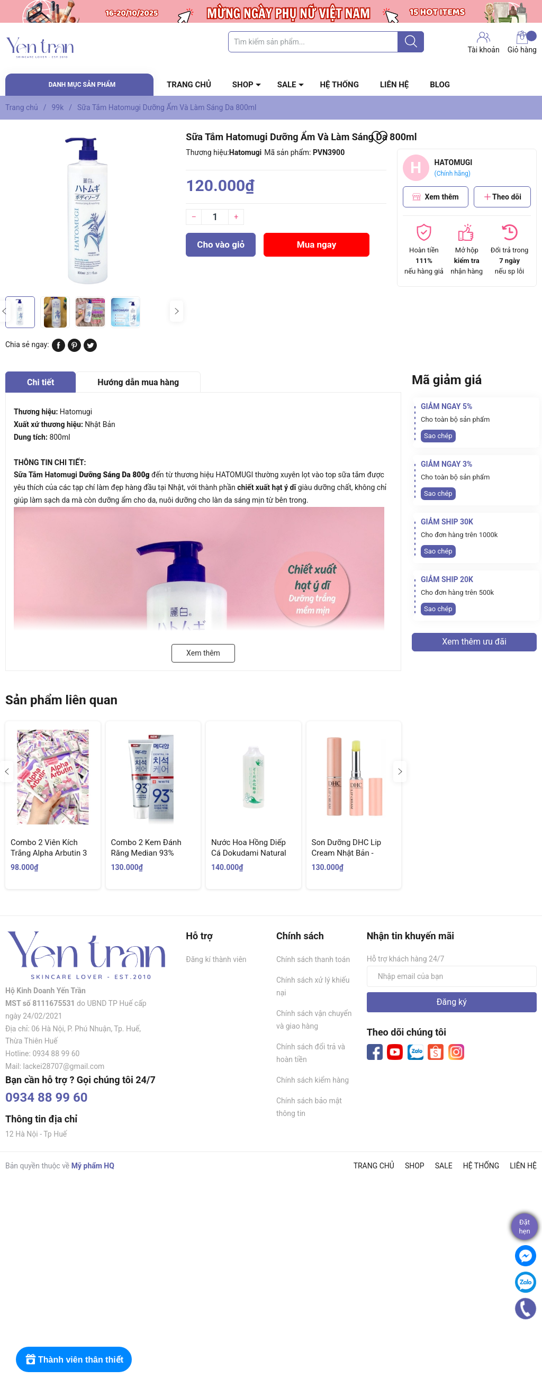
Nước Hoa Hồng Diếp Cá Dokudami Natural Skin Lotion (248, 853)
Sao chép (438, 436)
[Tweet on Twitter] (90, 349)
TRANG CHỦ (189, 84)
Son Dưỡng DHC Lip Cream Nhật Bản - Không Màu (347, 853)
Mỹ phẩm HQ (92, 1166)
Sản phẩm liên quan (61, 700)
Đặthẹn (524, 1226)
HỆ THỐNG (339, 84)
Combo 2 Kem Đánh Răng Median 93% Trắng (146, 853)
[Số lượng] (215, 217)
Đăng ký (452, 1002)
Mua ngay (317, 244)
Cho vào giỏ (221, 244)
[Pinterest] (74, 349)
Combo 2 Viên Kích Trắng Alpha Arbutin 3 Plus (49, 853)
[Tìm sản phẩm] (326, 41)
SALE (286, 84)
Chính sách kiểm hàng (312, 1080)
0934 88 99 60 (46, 1097)
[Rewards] (74, 1359)
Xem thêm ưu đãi (474, 642)
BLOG (440, 84)
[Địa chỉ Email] (452, 976)
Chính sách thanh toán (313, 959)
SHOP (243, 84)
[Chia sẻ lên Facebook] (58, 349)
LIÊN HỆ (394, 84)
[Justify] (411, 41)
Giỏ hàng (522, 42)
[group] (90, 210)
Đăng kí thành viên (216, 959)
